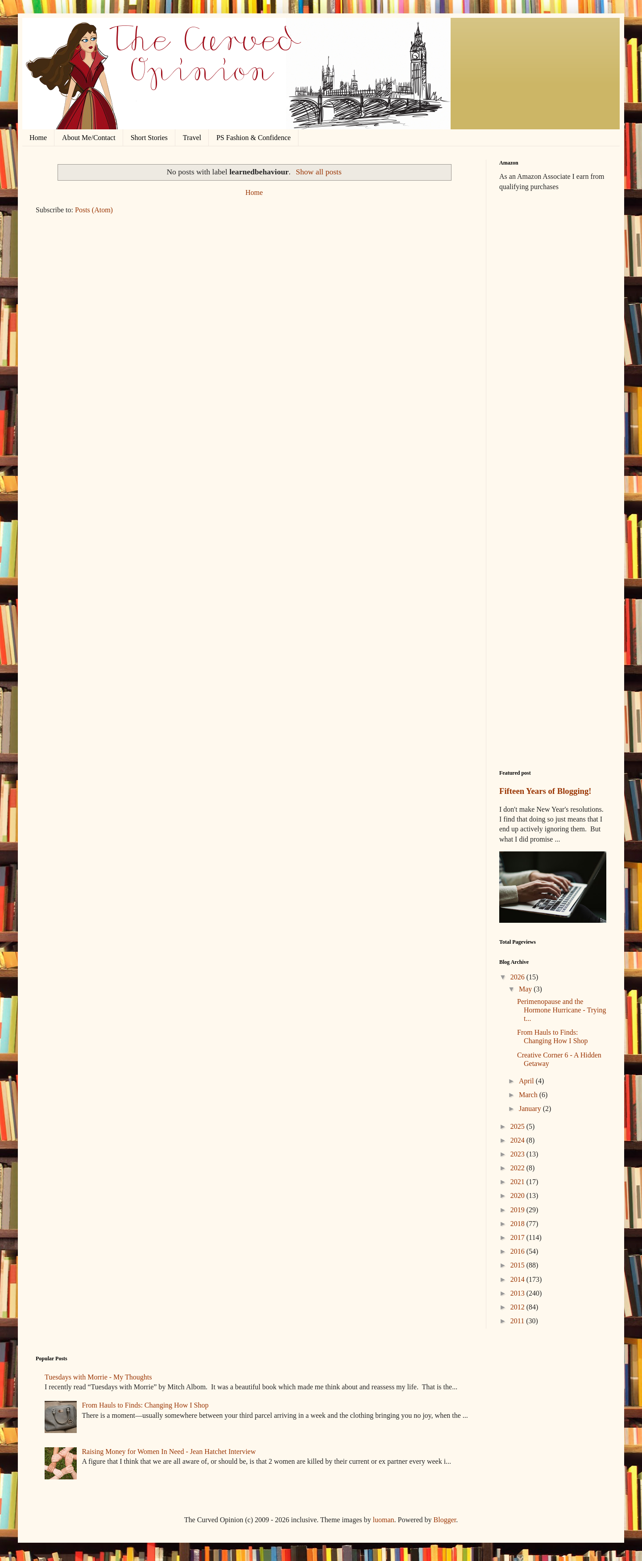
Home (38, 137)
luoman (383, 1520)
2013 (518, 1293)
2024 (518, 1140)
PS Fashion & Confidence (253, 137)
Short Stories (149, 137)
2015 (518, 1265)
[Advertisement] (552, 339)
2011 (518, 1321)
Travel (192, 137)
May (526, 989)
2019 (518, 1210)
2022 (518, 1168)
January (531, 1108)
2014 (518, 1279)
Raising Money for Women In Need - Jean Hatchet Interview (169, 1451)
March (529, 1094)
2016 (518, 1251)
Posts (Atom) (94, 210)
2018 (518, 1223)
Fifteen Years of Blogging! (545, 791)
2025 (518, 1126)
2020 (518, 1195)
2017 (518, 1237)
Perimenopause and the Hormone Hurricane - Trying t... (561, 1010)
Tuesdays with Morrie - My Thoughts (98, 1377)
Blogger (445, 1520)
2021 (518, 1181)
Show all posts (319, 171)
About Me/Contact (89, 137)
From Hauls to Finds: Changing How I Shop (145, 1405)
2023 (518, 1154)
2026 (518, 977)
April (527, 1081)
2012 (518, 1307)
